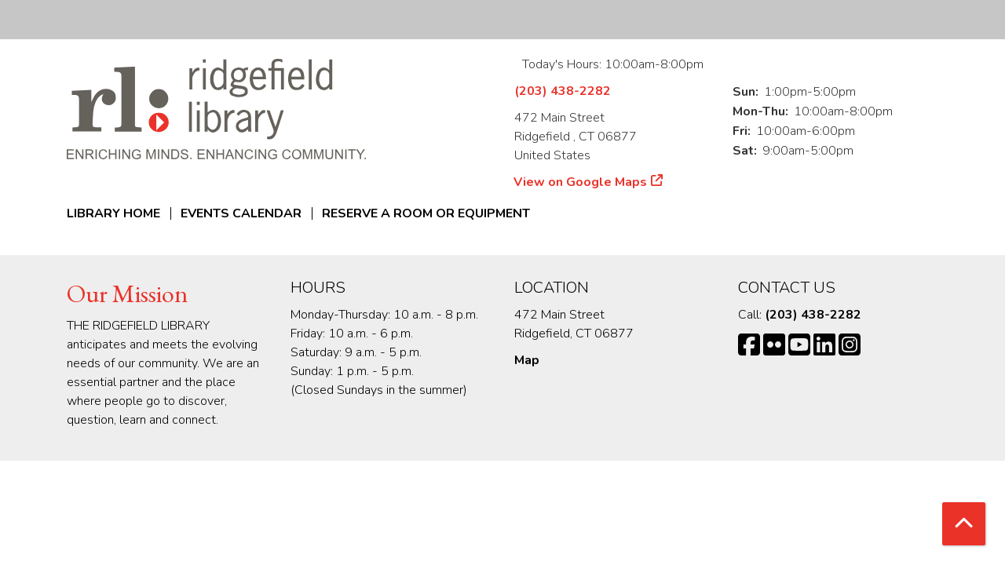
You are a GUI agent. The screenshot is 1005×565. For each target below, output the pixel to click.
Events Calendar (241, 213)
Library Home (113, 213)
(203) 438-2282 (562, 91)
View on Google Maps (580, 182)
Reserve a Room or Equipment (426, 213)
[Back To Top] (963, 523)
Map (526, 360)
